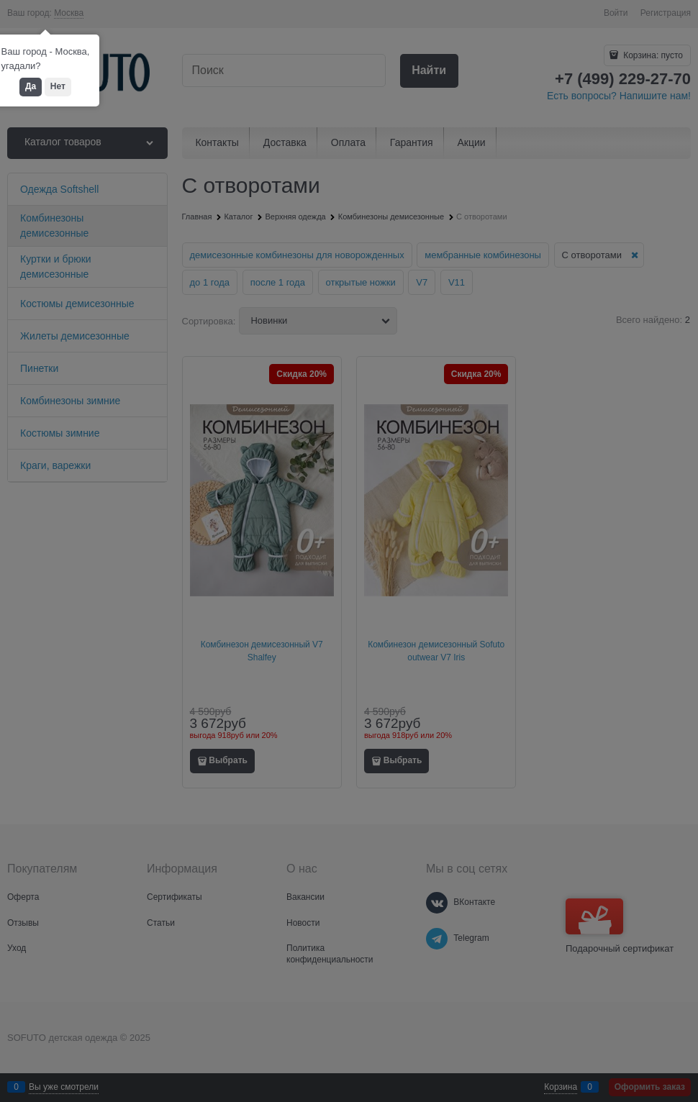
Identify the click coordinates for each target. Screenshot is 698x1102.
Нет (57, 86)
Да (30, 86)
